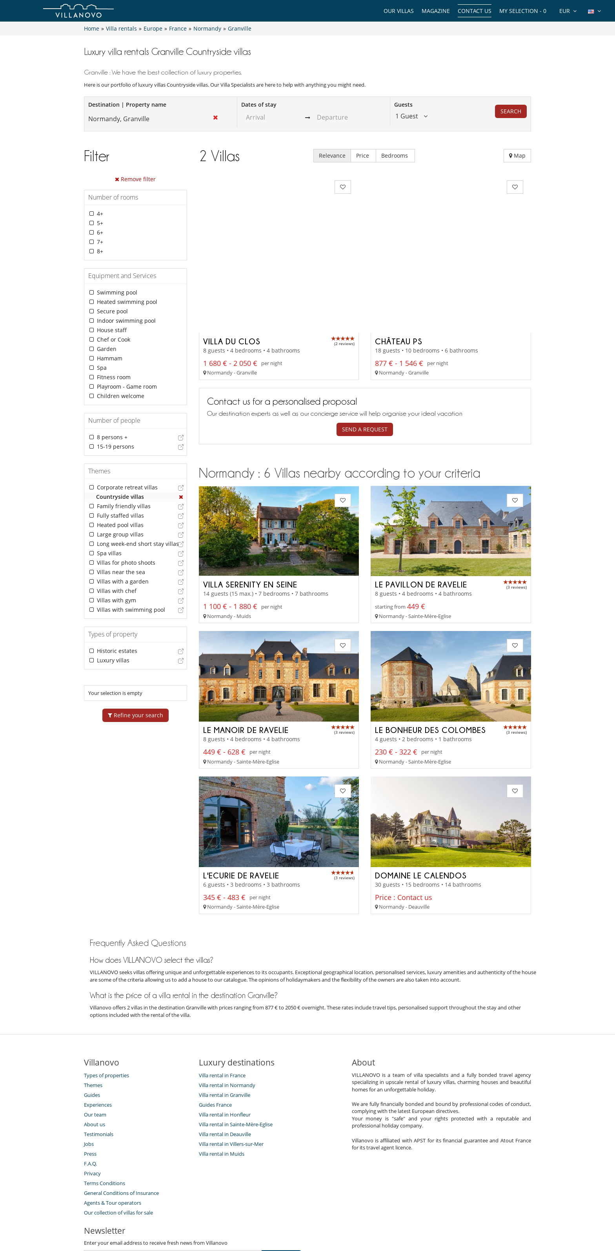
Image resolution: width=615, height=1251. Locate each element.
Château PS (398, 271)
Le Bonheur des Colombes (430, 660)
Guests (403, 104)
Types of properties (106, 1005)
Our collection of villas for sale (118, 1142)
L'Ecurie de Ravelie (241, 805)
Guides (92, 1024)
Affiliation (335, 1217)
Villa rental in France (222, 1005)
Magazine (436, 11)
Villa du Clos (231, 271)
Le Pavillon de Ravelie (421, 514)
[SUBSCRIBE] (173, 1187)
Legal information (380, 1217)
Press (90, 1083)
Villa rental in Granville (224, 1024)
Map (517, 155)
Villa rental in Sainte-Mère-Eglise (236, 1054)
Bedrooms (395, 155)
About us (94, 1054)
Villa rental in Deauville (225, 1063)
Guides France (215, 1034)
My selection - (522, 11)
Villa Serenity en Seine (250, 514)
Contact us (474, 11)
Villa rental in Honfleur (225, 1044)
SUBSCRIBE (281, 1187)
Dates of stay (259, 104)
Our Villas (399, 11)
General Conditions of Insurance (121, 1122)
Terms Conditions (104, 1112)
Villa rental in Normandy (227, 1014)
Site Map (302, 1217)
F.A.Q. (90, 1093)
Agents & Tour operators (112, 1132)
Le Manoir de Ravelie (246, 660)
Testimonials (98, 1063)
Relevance (332, 155)
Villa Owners (265, 1217)
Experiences (98, 1034)
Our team (95, 1044)
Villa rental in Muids (221, 1083)
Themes (93, 1014)
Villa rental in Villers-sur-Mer (231, 1073)
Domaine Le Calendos (421, 805)
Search (510, 111)
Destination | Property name (127, 104)
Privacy (92, 1103)
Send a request (365, 359)
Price (363, 155)
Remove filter (135, 179)
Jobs (89, 1073)
